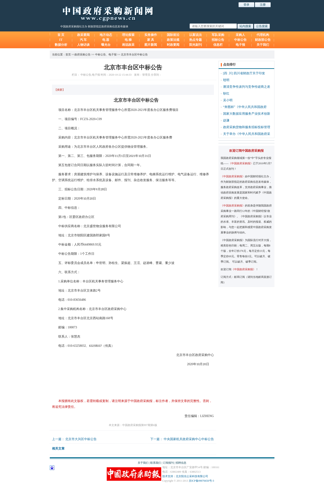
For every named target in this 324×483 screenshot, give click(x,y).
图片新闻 (150, 44)
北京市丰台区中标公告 (134, 54)
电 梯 (128, 40)
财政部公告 (263, 40)
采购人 (240, 35)
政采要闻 (83, 35)
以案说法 (195, 35)
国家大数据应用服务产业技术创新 (246, 113)
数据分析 (61, 44)
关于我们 (263, 44)
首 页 (61, 35)
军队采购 (218, 35)
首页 (68, 54)
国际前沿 (173, 35)
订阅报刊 (168, 462)
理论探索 (128, 35)
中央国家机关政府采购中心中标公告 (189, 439)
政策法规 (173, 40)
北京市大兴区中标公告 (81, 439)
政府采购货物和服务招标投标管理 (246, 127)
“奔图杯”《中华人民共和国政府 (245, 107)
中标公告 (240, 40)
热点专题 (195, 40)
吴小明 (228, 100)
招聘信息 (181, 462)
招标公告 (218, 40)
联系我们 (155, 462)
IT (61, 40)
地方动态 (106, 35)
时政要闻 (173, 44)
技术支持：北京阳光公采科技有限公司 (185, 476)
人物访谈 (83, 44)
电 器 (105, 40)
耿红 (226, 93)
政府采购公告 (82, 54)
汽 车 (83, 40)
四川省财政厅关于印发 (249, 73)
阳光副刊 (195, 44)
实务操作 (150, 35)
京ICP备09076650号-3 (201, 480)
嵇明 (226, 80)
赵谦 (226, 120)
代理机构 (263, 35)
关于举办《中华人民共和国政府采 (246, 134)
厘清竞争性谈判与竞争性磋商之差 (246, 86)
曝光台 (106, 44)
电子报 (240, 44)
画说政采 (128, 44)
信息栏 (218, 44)
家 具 (150, 40)
